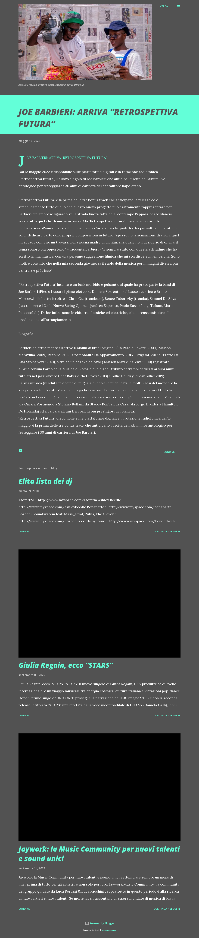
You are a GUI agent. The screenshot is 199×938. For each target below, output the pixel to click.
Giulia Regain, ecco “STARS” (65, 665)
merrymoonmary (109, 930)
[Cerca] (164, 6)
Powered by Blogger (99, 923)
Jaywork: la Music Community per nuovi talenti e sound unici (99, 853)
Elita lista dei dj (45, 481)
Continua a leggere (167, 531)
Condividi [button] (170, 452)
